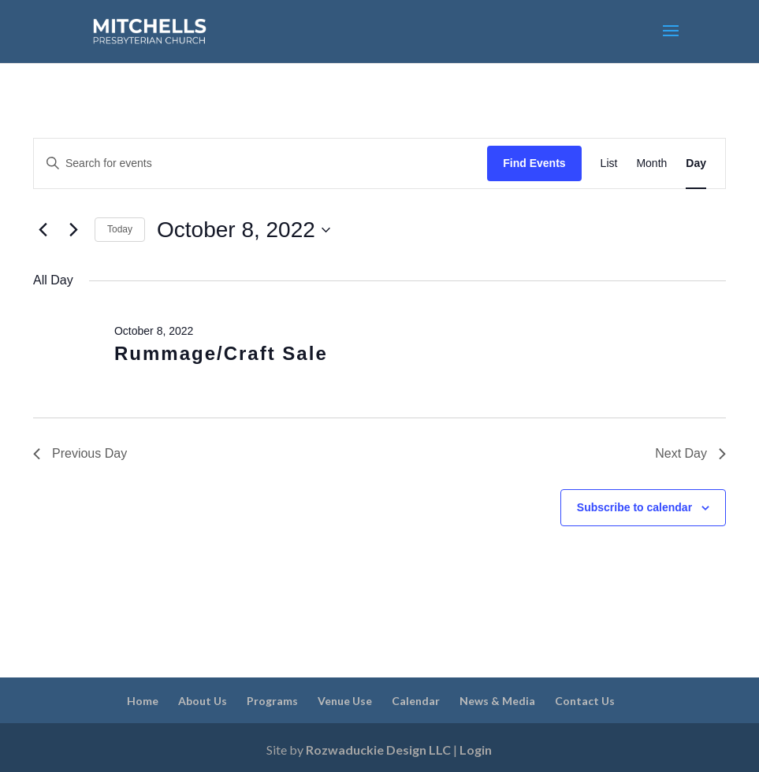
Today (119, 229)
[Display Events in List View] (609, 163)
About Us (202, 700)
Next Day (690, 453)
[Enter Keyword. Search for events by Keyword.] (260, 163)
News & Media (497, 700)
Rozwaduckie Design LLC (378, 749)
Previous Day (80, 453)
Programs (272, 700)
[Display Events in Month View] (651, 163)
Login (475, 749)
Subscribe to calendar (634, 507)
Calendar (416, 700)
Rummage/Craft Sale (221, 353)
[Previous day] (42, 230)
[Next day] (73, 230)
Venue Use (345, 700)
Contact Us (585, 700)
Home (142, 700)
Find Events (534, 163)
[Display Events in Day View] (696, 163)
